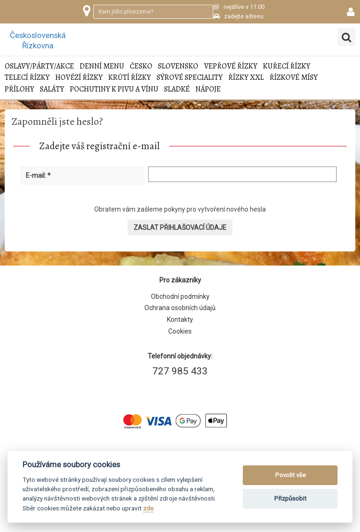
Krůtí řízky (129, 77)
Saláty (52, 89)
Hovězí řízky (79, 77)
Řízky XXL (246, 77)
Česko (141, 66)
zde (148, 508)
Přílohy (19, 89)
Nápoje (208, 89)
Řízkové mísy (294, 77)
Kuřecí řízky (286, 66)
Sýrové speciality (190, 77)
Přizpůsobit (290, 498)
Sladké (177, 89)
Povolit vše (290, 475)
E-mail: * (38, 175)
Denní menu (102, 66)
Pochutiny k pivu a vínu (114, 89)
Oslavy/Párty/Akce (39, 66)
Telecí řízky (27, 77)
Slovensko (178, 66)
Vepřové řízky (230, 66)
